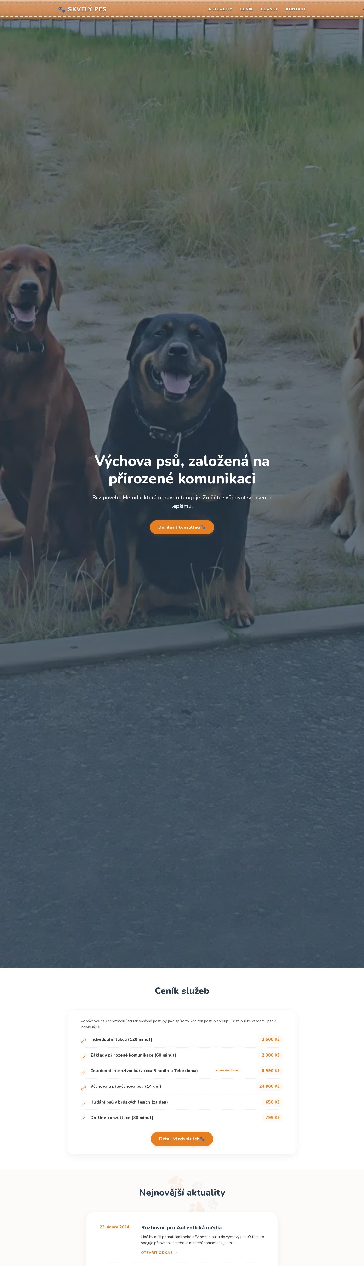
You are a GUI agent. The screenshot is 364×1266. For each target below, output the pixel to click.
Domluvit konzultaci (179, 527)
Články (269, 9)
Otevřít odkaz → (159, 1252)
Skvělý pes (82, 9)
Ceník (246, 9)
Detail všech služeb (179, 1139)
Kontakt (296, 9)
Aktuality (220, 9)
